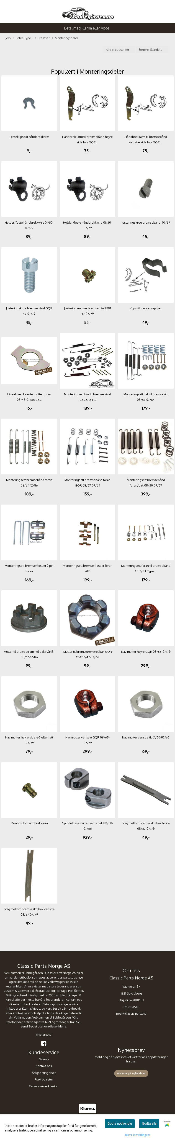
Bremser (42, 38)
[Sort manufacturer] (119, 49)
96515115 (133, 1007)
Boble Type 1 (23, 38)
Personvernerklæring (44, 1086)
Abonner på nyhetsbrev (131, 1073)
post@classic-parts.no (131, 1013)
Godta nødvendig (120, 1123)
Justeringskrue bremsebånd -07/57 (145, 222)
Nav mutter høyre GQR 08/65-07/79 (145, 651)
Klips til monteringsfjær (146, 308)
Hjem (7, 38)
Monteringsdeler (65, 38)
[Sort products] (152, 49)
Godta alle (149, 1123)
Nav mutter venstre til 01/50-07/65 (146, 737)
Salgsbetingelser (44, 1073)
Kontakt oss (44, 1066)
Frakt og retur (44, 1079)
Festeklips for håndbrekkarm (29, 137)
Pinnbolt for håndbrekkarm (29, 823)
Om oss (44, 1059)
